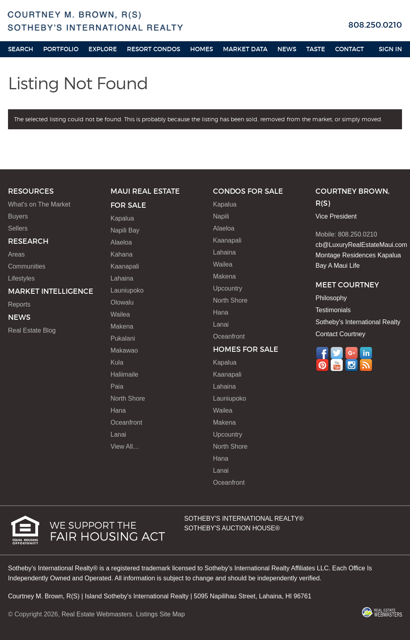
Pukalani (123, 338)
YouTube (337, 365)
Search (20, 49)
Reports (19, 304)
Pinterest (322, 365)
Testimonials (333, 310)
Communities (26, 266)
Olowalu (122, 302)
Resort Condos (153, 49)
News (286, 49)
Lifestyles (21, 278)
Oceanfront (126, 422)
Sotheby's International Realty (358, 322)
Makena (122, 326)
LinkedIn (366, 353)
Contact (349, 49)
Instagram (352, 365)
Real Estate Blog (32, 330)
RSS (366, 365)
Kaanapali (125, 266)
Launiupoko (127, 290)
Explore (102, 49)
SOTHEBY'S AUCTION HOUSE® (232, 528)
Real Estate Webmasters (97, 614)
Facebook (322, 353)
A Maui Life (344, 265)
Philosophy (331, 298)
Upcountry (227, 288)
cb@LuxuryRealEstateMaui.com (361, 244)
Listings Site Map (160, 614)
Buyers (18, 216)
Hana (118, 410)
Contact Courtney (341, 334)
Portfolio (60, 49)
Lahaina (122, 278)
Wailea (120, 314)
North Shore (128, 398)
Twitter (337, 353)
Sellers (18, 228)
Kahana (122, 254)
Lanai (118, 434)
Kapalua (122, 218)
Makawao (124, 350)
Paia (117, 386)
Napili (221, 216)
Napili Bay (125, 230)
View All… (125, 446)
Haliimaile (124, 374)
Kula (117, 362)
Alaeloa (121, 242)
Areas (16, 254)
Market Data (245, 49)
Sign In (390, 49)
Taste (315, 49)
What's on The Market (39, 204)
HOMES (201, 49)
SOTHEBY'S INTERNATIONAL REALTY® (243, 518)
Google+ (352, 353)
